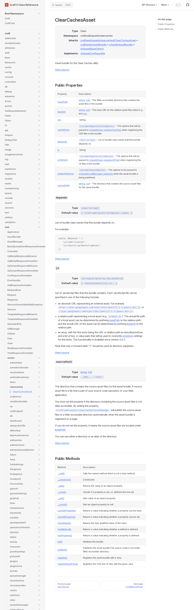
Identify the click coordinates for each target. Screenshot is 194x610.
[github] (187, 5)
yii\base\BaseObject (92, 48)
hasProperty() (65, 535)
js (142, 110)
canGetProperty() (67, 510)
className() (64, 523)
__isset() (62, 492)
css (85, 113)
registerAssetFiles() (68, 564)
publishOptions (66, 173)
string (82, 100)
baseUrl (62, 111)
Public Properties (166, 24)
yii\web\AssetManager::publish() (96, 174)
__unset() (62, 504)
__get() (61, 486)
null (88, 100)
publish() (62, 549)
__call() (61, 473)
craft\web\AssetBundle (93, 44)
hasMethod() (64, 529)
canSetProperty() (66, 517)
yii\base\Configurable (92, 53)
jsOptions (63, 160)
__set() (61, 498)
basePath (63, 102)
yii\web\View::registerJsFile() (104, 160)
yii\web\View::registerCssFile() (105, 130)
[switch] (178, 5)
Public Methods (165, 29)
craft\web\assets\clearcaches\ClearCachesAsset (108, 40)
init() (60, 541)
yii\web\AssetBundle (121, 44)
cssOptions (64, 129)
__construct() (64, 479)
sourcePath (64, 185)
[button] (22, 13)
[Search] (61, 5)
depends (62, 141)
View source (62, 69)
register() (62, 557)
